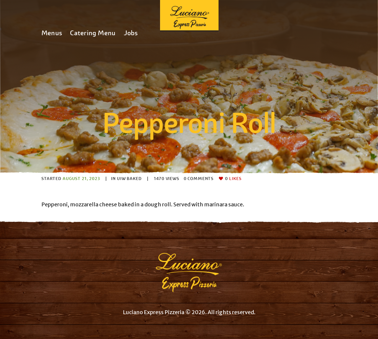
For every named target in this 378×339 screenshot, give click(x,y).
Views (166, 178)
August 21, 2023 (81, 178)
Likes (233, 178)
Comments (199, 178)
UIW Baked (129, 178)
